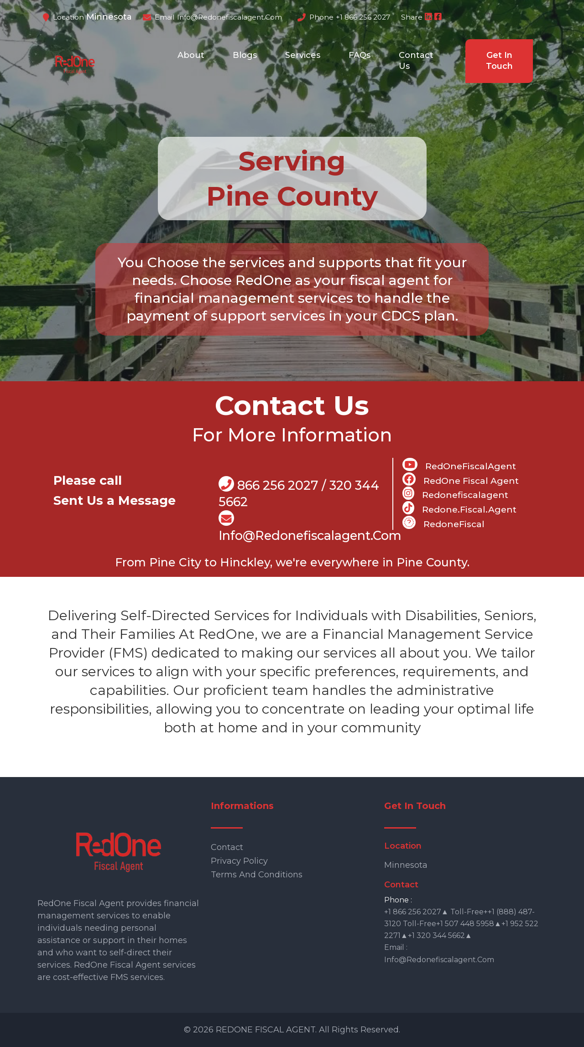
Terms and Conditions (256, 875)
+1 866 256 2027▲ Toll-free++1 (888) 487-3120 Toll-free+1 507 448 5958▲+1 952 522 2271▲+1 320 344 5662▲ (461, 923)
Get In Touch (499, 60)
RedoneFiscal (443, 522)
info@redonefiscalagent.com (229, 17)
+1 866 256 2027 (363, 17)
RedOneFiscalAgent (459, 465)
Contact (227, 847)
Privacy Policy (239, 861)
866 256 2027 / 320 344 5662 (299, 492)
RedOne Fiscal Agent (460, 479)
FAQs (359, 55)
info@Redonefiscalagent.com (310, 527)
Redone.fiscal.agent (459, 508)
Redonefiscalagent (455, 493)
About (190, 55)
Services (302, 55)
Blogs (245, 55)
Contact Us (416, 60)
